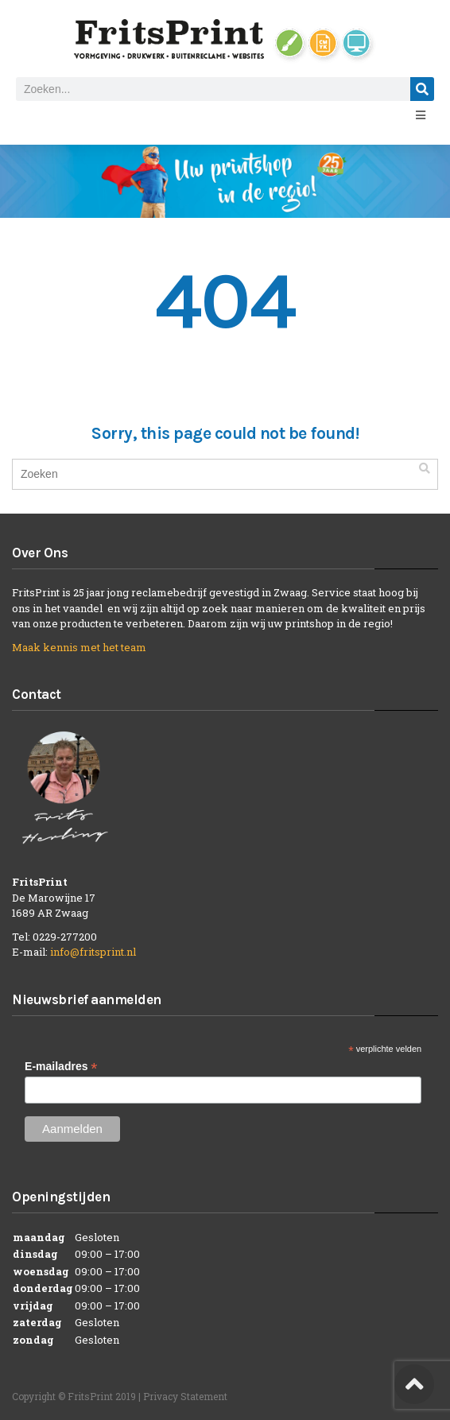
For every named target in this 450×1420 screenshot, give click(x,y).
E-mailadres (61, 1066)
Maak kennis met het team (79, 647)
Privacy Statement (185, 1396)
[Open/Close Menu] (420, 115)
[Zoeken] (422, 89)
